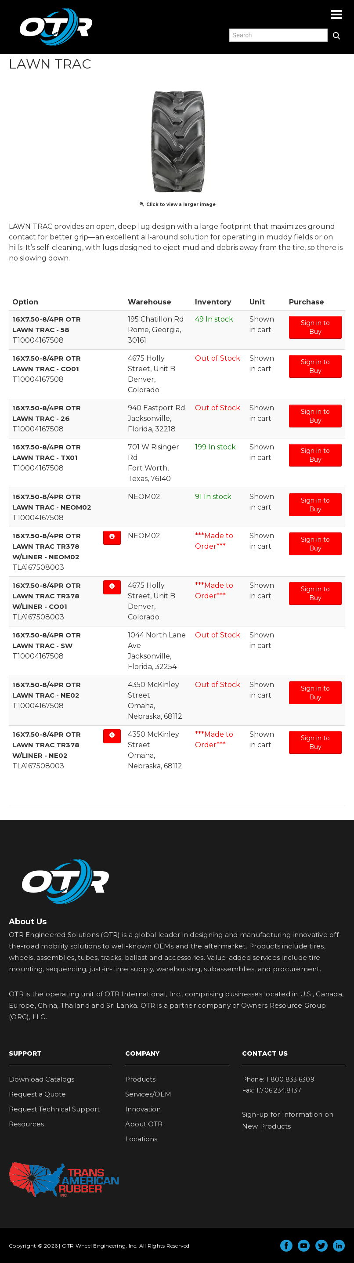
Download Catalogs (41, 1079)
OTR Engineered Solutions (56, 45)
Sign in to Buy (315, 327)
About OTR (144, 1124)
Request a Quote (37, 1094)
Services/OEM (148, 1094)
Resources (26, 1124)
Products (140, 1079)
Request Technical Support (54, 1109)
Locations (141, 1139)
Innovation (143, 1109)
